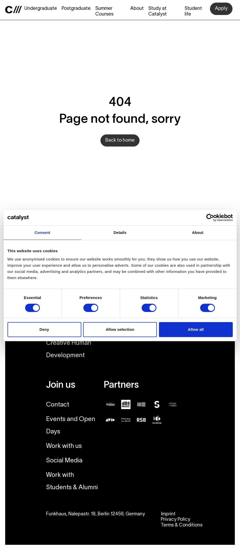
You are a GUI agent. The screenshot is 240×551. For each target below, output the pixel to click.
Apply (221, 8)
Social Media (64, 461)
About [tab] (197, 232)
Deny (44, 329)
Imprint (168, 514)
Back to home (120, 140)
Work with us (64, 446)
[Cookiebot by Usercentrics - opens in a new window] (210, 217)
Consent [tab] (42, 232)
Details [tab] (120, 232)
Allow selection (120, 329)
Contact (57, 405)
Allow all (196, 329)
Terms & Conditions (181, 525)
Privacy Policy (175, 519)
